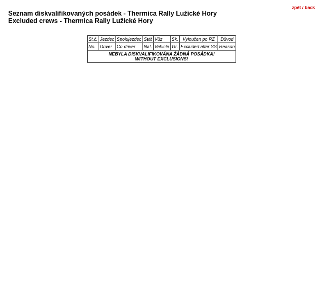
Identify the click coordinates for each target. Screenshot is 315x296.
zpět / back (303, 7)
